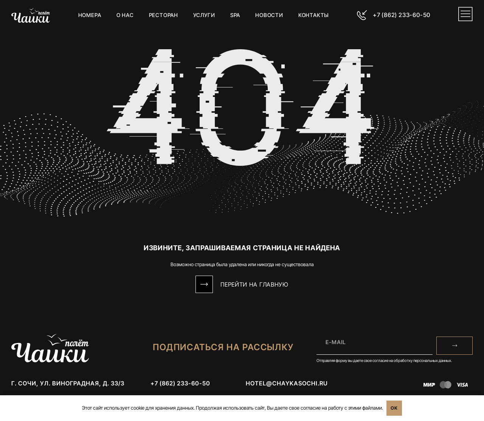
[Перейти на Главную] (204, 284)
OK (394, 408)
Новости (269, 15)
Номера (89, 15)
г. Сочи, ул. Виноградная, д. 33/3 (67, 383)
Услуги (204, 15)
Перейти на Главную (254, 284)
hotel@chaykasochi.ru (287, 383)
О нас (124, 15)
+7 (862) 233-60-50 (401, 15)
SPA (235, 15)
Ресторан (163, 15)
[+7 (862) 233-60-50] (362, 15)
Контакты (313, 15)
